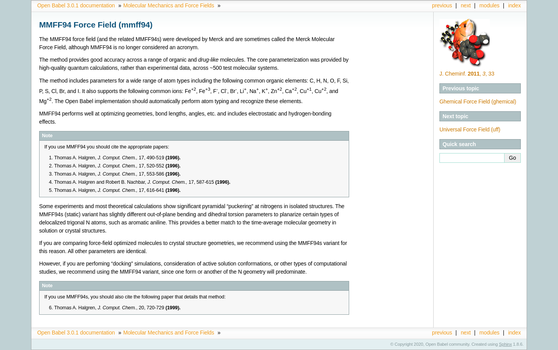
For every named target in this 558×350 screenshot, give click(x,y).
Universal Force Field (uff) (469, 129)
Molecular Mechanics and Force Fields (168, 5)
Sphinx (505, 344)
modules (489, 5)
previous (442, 5)
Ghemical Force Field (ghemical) (477, 101)
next (466, 5)
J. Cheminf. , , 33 (466, 74)
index (514, 5)
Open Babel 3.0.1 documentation (76, 5)
